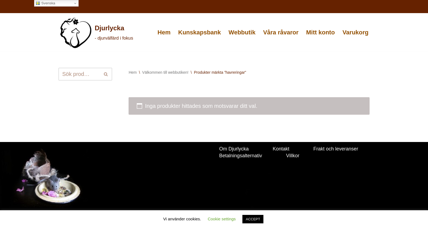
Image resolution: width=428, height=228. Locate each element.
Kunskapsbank (199, 32)
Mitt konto (320, 32)
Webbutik (241, 32)
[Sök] (79, 74)
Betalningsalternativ (240, 155)
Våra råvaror (281, 32)
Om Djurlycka (234, 149)
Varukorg (355, 32)
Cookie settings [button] (222, 219)
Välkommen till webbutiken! (165, 72)
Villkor (292, 155)
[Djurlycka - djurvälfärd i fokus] (96, 32)
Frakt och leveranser (335, 149)
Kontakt (281, 149)
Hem (164, 32)
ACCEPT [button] (253, 219)
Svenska (45, 3)
